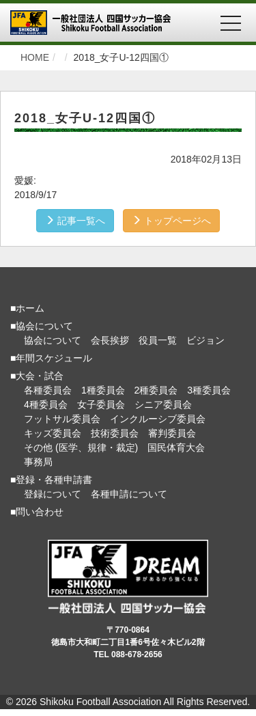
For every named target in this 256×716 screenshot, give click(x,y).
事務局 (38, 461)
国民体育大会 (176, 447)
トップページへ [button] (171, 220)
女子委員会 (101, 404)
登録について (52, 493)
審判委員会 (172, 433)
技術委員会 (115, 433)
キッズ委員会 (52, 433)
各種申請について (129, 493)
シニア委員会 (163, 404)
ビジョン (205, 340)
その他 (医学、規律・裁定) (81, 447)
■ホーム (27, 308)
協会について (52, 340)
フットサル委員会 (62, 418)
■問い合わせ (36, 511)
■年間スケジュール (51, 358)
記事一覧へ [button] (75, 220)
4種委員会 (46, 404)
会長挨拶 (110, 340)
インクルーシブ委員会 (157, 418)
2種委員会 (156, 390)
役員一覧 (158, 340)
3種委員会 (209, 390)
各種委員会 (48, 390)
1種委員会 (103, 390)
